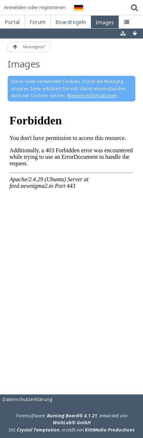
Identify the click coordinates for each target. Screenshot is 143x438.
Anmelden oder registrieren (34, 7)
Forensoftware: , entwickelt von (71, 419)
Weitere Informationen (92, 95)
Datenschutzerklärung (27, 399)
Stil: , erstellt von (71, 429)
